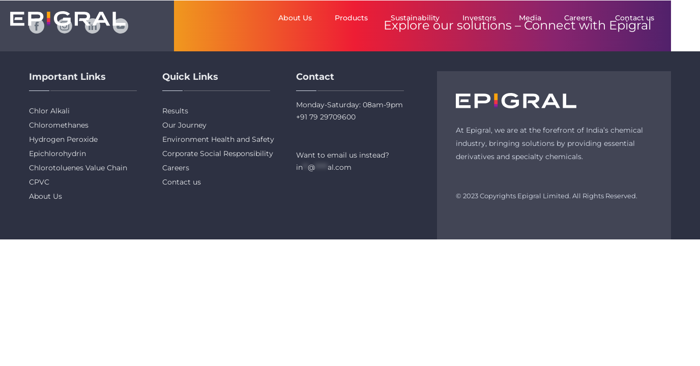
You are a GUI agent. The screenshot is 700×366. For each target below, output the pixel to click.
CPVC (39, 182)
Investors (479, 17)
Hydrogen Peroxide (63, 139)
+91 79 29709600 (326, 116)
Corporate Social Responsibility (217, 153)
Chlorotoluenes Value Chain (78, 167)
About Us (295, 17)
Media (530, 17)
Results (175, 110)
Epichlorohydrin (57, 153)
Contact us (634, 17)
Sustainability (415, 17)
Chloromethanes (59, 125)
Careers (578, 17)
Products (351, 17)
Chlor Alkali (49, 110)
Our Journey (184, 125)
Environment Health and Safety (218, 139)
